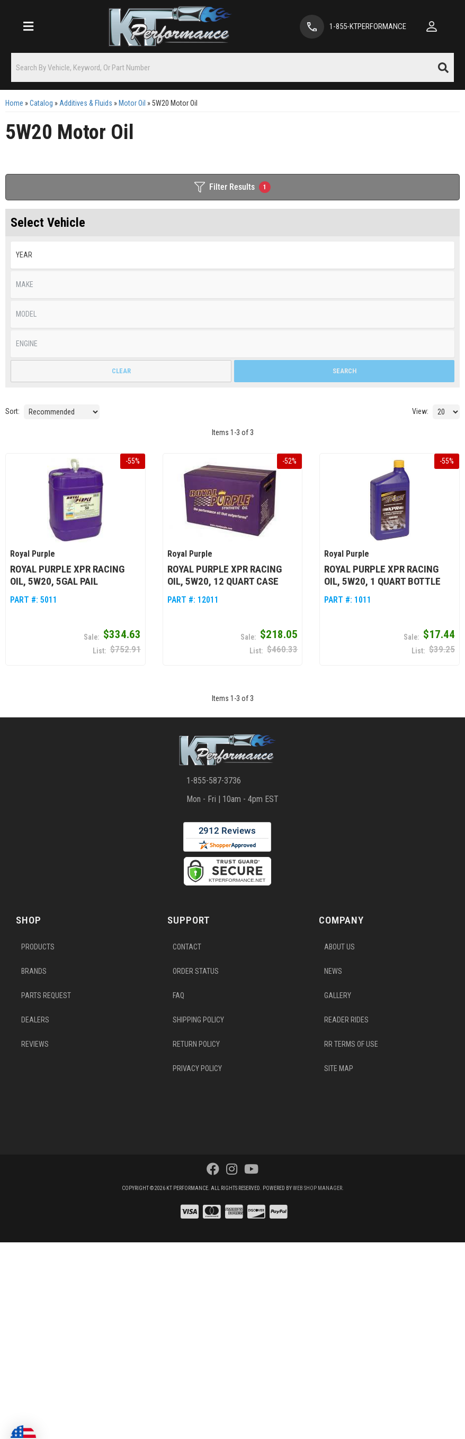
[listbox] (232, 255)
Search (344, 371)
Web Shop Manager (317, 1188)
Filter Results (232, 187)
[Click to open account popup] (432, 26)
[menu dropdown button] (28, 26)
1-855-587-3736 (213, 781)
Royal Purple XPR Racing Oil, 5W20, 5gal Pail (67, 575)
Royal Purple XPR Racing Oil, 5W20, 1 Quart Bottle (382, 575)
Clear (121, 371)
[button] (232, 67)
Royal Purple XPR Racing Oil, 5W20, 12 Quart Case (224, 575)
